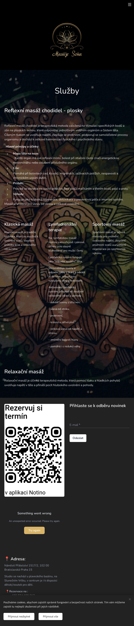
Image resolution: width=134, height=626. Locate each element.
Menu (129, 4)
